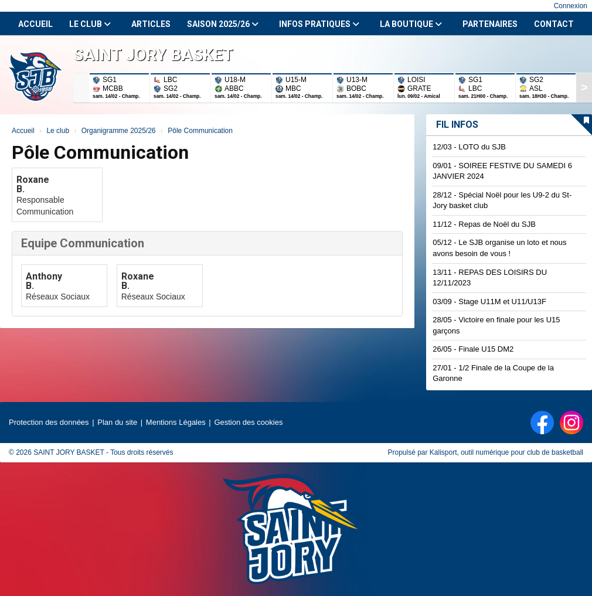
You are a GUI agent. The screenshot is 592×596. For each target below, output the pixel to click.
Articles (151, 24)
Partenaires (490, 24)
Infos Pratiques (319, 24)
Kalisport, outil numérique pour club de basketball (506, 452)
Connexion (570, 6)
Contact (554, 24)
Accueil (35, 24)
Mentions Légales (176, 422)
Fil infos (457, 124)
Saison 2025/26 (222, 24)
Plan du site (117, 422)
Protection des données (49, 422)
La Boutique (411, 24)
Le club (90, 24)
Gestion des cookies (248, 422)
